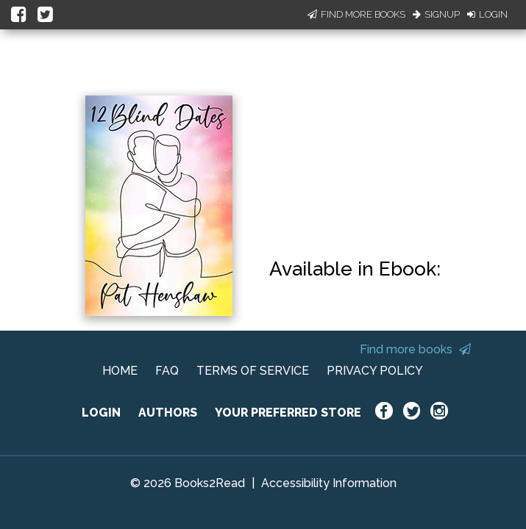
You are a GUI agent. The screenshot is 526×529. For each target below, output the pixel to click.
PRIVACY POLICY (375, 371)
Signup (436, 14)
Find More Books (356, 14)
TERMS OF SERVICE (252, 371)
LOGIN (101, 413)
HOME (120, 371)
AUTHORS (167, 413)
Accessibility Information (329, 483)
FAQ (167, 371)
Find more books (415, 349)
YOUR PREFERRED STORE (288, 413)
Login (487, 14)
